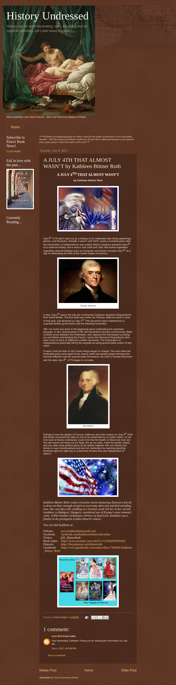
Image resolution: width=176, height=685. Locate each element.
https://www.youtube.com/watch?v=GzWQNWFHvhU (93, 540)
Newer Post (47, 670)
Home (15, 127)
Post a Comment (56, 655)
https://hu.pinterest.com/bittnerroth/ (82, 544)
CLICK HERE (13, 151)
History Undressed (47, 16)
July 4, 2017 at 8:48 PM (64, 648)
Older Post (129, 670)
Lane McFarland (60, 636)
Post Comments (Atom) (66, 677)
